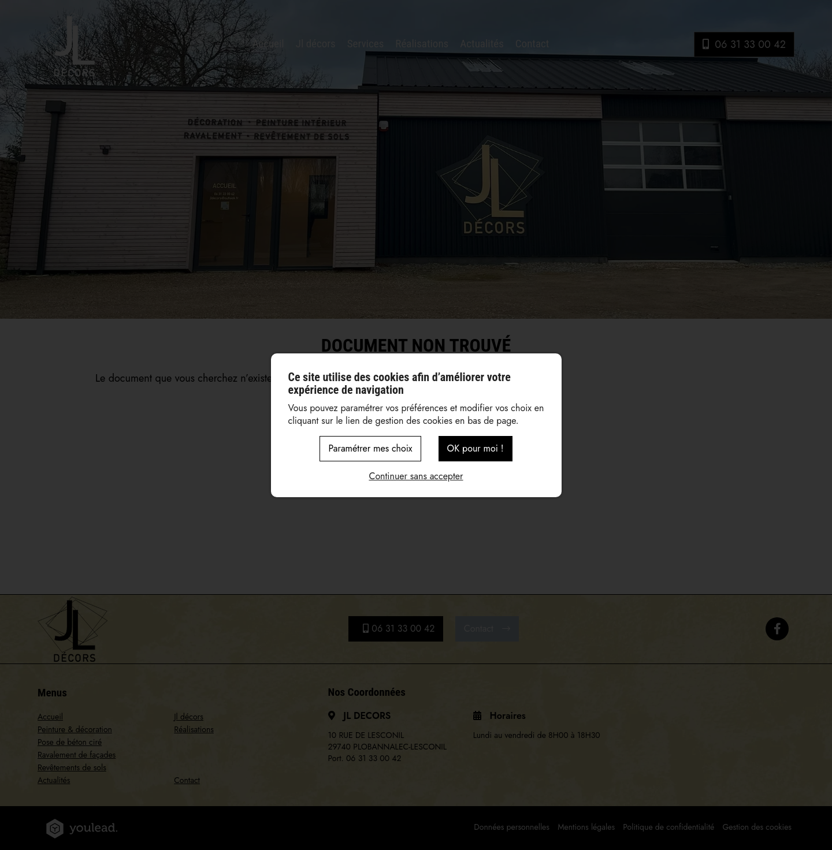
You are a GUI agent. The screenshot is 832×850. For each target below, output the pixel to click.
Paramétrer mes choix (370, 448)
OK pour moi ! (475, 448)
